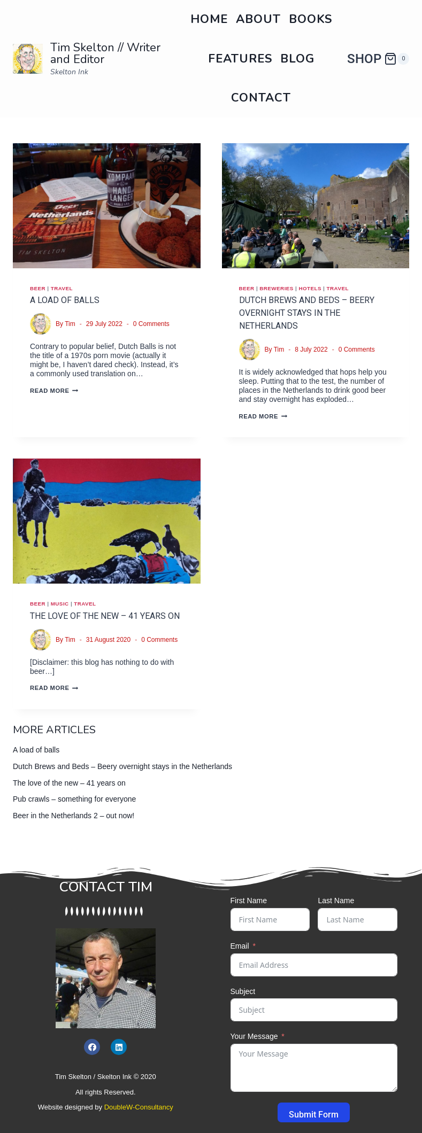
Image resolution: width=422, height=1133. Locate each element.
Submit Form (314, 1114)
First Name (249, 900)
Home (209, 19)
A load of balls (64, 300)
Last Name (336, 900)
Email (240, 946)
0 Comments (151, 324)
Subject (243, 991)
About (258, 19)
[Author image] (40, 324)
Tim (70, 324)
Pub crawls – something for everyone (74, 799)
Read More (54, 390)
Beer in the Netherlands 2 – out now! (73, 815)
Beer (37, 288)
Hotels (309, 288)
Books (310, 19)
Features (240, 59)
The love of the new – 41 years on (105, 616)
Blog (297, 59)
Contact (261, 98)
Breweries (276, 288)
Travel (62, 288)
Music (60, 604)
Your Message (254, 1036)
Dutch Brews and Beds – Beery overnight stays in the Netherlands (306, 313)
